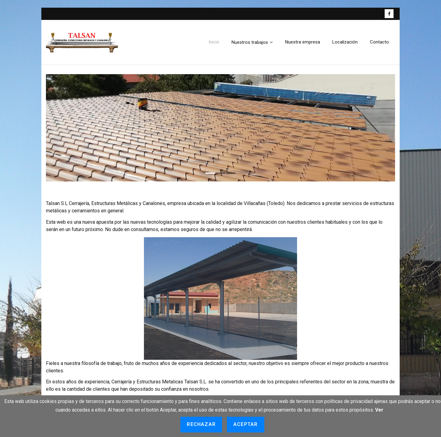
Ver (379, 410)
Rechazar (201, 424)
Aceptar (245, 424)
